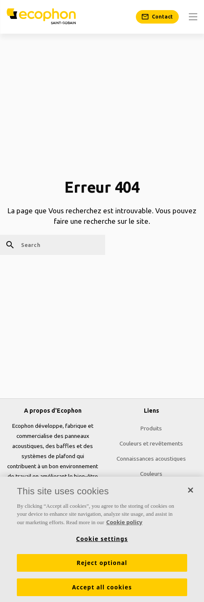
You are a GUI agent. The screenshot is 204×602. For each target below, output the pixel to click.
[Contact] (157, 17)
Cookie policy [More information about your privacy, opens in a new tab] (124, 524)
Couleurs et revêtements (151, 443)
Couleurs (151, 473)
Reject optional (102, 565)
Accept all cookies (102, 589)
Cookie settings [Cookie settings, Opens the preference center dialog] (102, 541)
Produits (151, 428)
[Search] (52, 245)
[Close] (190, 492)
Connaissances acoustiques (151, 458)
